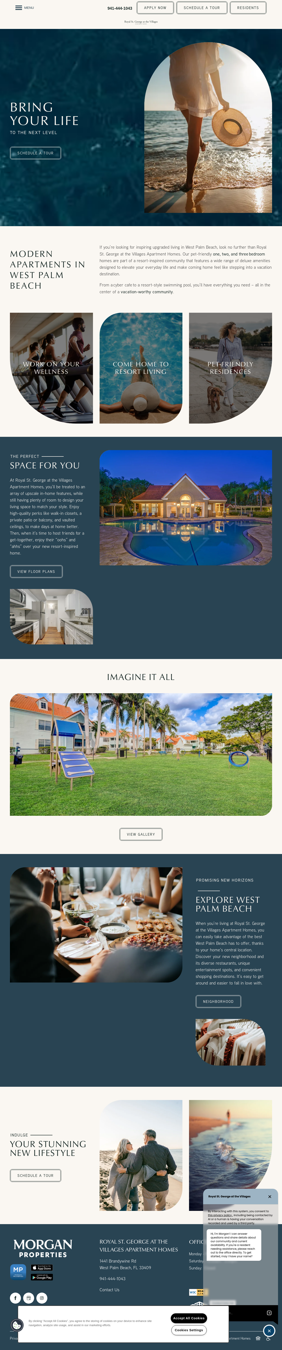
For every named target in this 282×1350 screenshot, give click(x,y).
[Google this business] (28, 1298)
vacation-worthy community (147, 291)
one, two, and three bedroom (239, 254)
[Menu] (24, 7)
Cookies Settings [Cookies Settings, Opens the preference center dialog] (189, 1330)
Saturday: (196, 1260)
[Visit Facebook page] (15, 1298)
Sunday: (195, 1267)
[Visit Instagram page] (41, 1298)
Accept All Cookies (189, 1318)
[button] (155, 7)
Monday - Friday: (203, 1253)
